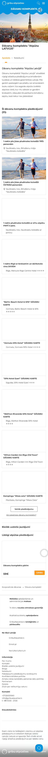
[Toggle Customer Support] (39, 748)
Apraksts (6, 60)
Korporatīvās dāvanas (11, 587)
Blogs (4, 668)
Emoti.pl (13, 644)
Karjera (5, 684)
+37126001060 (8, 695)
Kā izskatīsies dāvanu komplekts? (21, 515)
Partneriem (7, 681)
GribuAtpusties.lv (16, 638)
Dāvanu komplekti (33, 587)
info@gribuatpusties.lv (12, 698)
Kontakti (6, 663)
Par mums (6, 661)
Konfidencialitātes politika (13, 676)
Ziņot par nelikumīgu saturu (14, 686)
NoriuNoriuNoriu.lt (17, 651)
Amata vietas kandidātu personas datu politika (23, 679)
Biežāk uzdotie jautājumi (16, 527)
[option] (24, 559)
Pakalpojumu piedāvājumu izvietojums (19, 674)
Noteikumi (19, 60)
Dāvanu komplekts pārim (16, 565)
